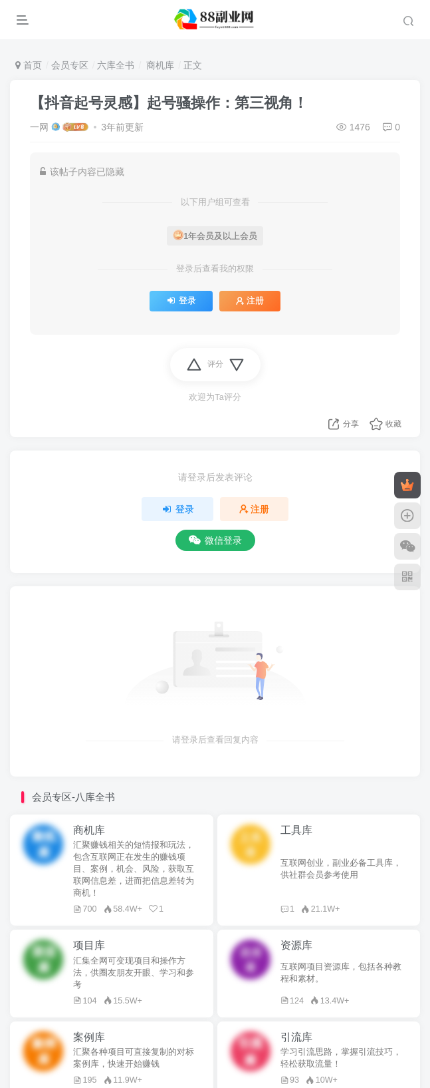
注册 (250, 300)
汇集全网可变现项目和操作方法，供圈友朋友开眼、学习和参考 (133, 973)
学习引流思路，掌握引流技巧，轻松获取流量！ (340, 1058)
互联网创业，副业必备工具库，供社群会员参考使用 (340, 869)
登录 (181, 300)
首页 (28, 65)
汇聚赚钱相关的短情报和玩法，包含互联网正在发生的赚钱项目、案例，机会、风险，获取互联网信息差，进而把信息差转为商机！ (133, 869)
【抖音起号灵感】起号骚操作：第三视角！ (169, 102)
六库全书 (115, 65)
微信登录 (215, 540)
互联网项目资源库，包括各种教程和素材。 (340, 973)
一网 (39, 127)
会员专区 (69, 65)
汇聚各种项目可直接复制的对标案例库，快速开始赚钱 (133, 1058)
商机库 (159, 65)
